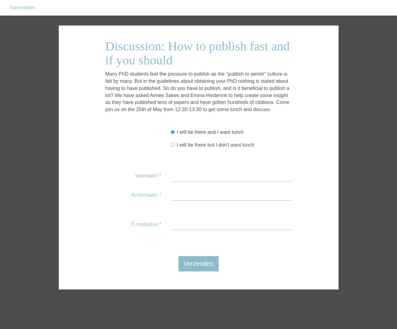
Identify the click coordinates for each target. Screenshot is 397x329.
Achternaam (146, 210)
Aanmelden (22, 23)
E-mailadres (146, 239)
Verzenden (199, 279)
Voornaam (148, 191)
